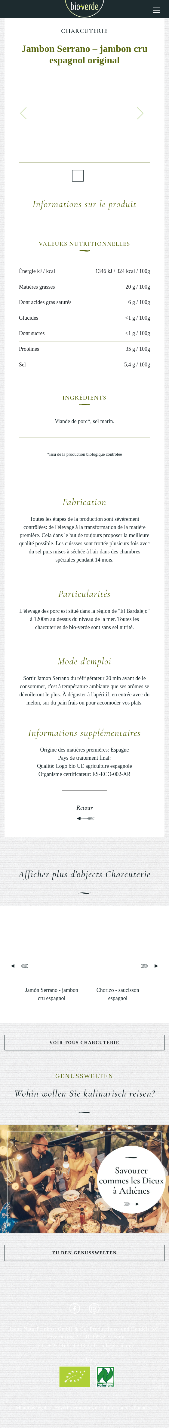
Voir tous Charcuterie (85, 1042)
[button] (23, 113)
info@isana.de (117, 1345)
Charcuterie (84, 31)
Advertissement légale (77, 1408)
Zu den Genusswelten (84, 1252)
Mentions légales (33, 1408)
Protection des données (127, 1408)
